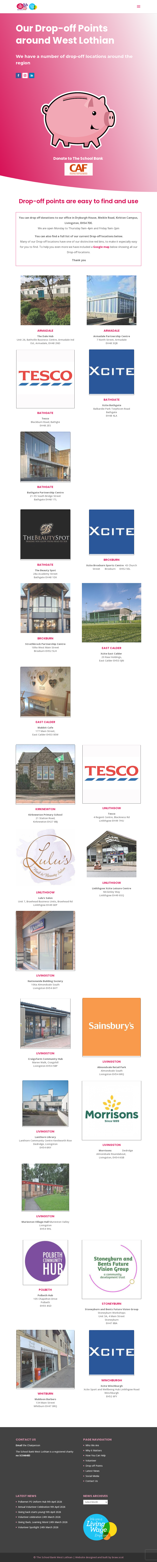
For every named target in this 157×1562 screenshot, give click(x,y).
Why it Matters (94, 1450)
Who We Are (92, 1445)
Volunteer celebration (29, 1517)
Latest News (92, 1470)
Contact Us (92, 1481)
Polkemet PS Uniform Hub (32, 1501)
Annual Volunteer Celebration (34, 1506)
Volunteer (91, 1460)
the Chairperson (28, 1445)
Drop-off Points (94, 1465)
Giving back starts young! (31, 1512)
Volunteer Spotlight (28, 1527)
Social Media (92, 1476)
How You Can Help (96, 1455)
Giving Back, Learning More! (33, 1522)
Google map (101, 247)
